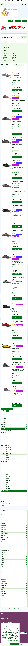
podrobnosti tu (10, 633)
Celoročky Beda (5, 441)
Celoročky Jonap (5, 466)
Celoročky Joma (5, 463)
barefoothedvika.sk (4, 618)
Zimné (14, 501)
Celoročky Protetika (6, 482)
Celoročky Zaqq (5, 495)
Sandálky (14, 424)
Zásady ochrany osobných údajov (13, 640)
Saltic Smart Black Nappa (18, 137)
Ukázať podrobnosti (4, 643)
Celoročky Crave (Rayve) (6, 449)
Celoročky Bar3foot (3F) (6, 439)
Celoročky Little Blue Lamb (7, 472)
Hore (3, 409)
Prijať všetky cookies (14, 643)
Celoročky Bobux (5, 445)
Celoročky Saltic (5, 490)
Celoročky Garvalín (5, 459)
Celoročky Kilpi (5, 468)
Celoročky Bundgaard (6, 447)
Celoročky (14, 429)
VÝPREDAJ (3, 416)
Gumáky (14, 499)
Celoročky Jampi (5, 461)
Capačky (14, 420)
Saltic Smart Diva (16, 160)
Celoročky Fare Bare (6, 453)
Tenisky (14, 426)
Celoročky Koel (5, 470)
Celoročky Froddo (5, 457)
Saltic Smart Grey (16, 115)
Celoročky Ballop (5, 436)
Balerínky (14, 422)
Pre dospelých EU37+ (14, 503)
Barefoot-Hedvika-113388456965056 (14, 608)
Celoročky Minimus (5, 478)
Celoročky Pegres (5, 480)
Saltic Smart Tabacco (17, 94)
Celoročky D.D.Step (5, 451)
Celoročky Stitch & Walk (7, 492)
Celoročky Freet (5, 455)
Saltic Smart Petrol (16, 71)
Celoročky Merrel (5, 476)
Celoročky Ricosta (5, 486)
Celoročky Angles (5, 432)
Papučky (14, 497)
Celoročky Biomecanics (6, 443)
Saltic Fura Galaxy (16, 302)
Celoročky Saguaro (5, 488)
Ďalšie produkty (9, 409)
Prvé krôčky (14, 418)
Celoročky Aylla (5, 434)
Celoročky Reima (5, 484)
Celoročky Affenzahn (6, 430)
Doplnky (14, 505)
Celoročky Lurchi (5, 474)
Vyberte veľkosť (17, 90)
